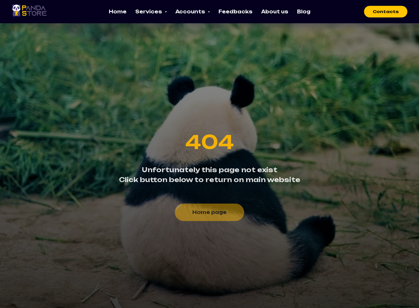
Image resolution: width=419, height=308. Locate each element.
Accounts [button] (190, 12)
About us (274, 12)
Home (118, 12)
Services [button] (149, 12)
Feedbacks (236, 12)
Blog (303, 12)
